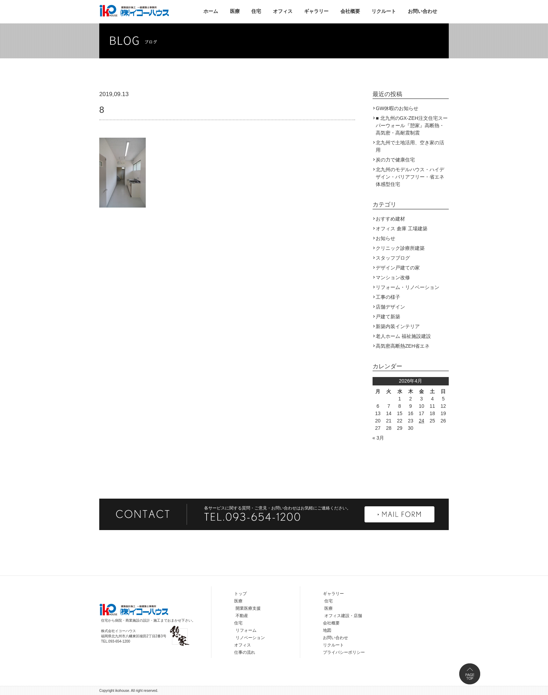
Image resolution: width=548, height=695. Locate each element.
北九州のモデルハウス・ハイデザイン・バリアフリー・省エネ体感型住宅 (410, 177)
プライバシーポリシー (344, 652)
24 (421, 420)
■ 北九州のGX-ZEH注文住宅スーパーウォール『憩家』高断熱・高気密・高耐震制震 (411, 125)
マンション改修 (393, 277)
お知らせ (385, 238)
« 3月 (378, 438)
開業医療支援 (248, 608)
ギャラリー (316, 11)
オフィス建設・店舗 (343, 615)
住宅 (256, 11)
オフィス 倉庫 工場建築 (401, 228)
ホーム (210, 11)
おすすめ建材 (390, 219)
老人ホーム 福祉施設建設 (403, 336)
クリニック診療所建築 (400, 248)
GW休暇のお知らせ (397, 108)
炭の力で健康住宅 (395, 159)
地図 (327, 630)
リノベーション (250, 637)
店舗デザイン (390, 307)
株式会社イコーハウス (134, 10)
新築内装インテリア (398, 326)
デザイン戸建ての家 (398, 267)
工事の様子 (388, 297)
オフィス (283, 11)
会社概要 (350, 11)
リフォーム (246, 630)
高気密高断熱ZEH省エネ (403, 346)
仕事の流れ (244, 652)
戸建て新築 (388, 316)
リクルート (384, 11)
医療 (235, 11)
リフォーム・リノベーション (407, 287)
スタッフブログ (393, 258)
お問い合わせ (422, 11)
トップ (240, 593)
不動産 (242, 615)
